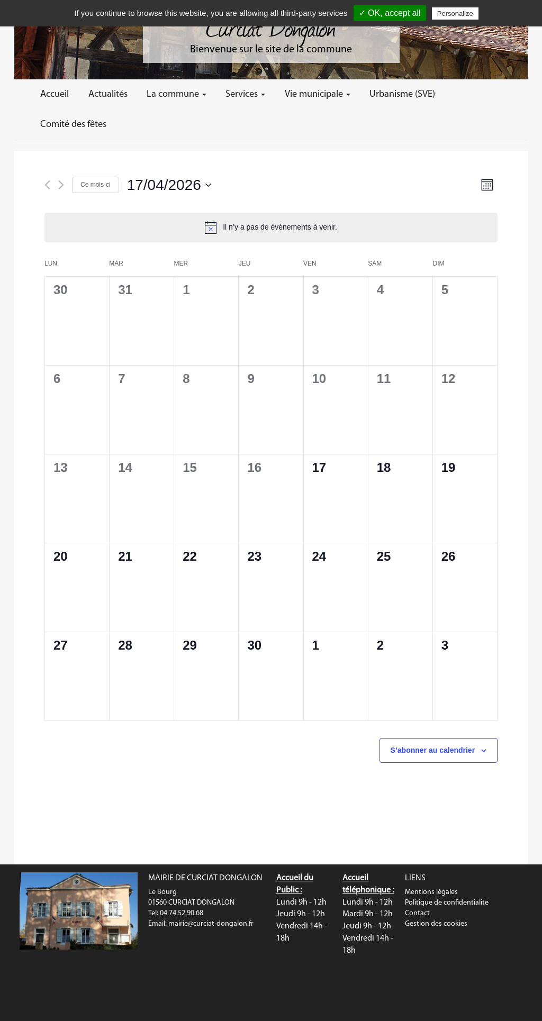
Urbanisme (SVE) (402, 94)
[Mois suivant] (61, 185)
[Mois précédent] (47, 185)
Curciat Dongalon (271, 26)
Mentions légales (431, 892)
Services (245, 94)
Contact (417, 913)
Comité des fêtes (73, 125)
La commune (176, 94)
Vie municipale (317, 94)
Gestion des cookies (436, 924)
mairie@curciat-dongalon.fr (211, 924)
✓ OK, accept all (390, 12)
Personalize (455, 13)
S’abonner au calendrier (433, 750)
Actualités (108, 94)
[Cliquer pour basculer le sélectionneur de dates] (169, 185)
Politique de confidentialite (447, 903)
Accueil (54, 94)
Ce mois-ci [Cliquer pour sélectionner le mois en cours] (95, 184)
